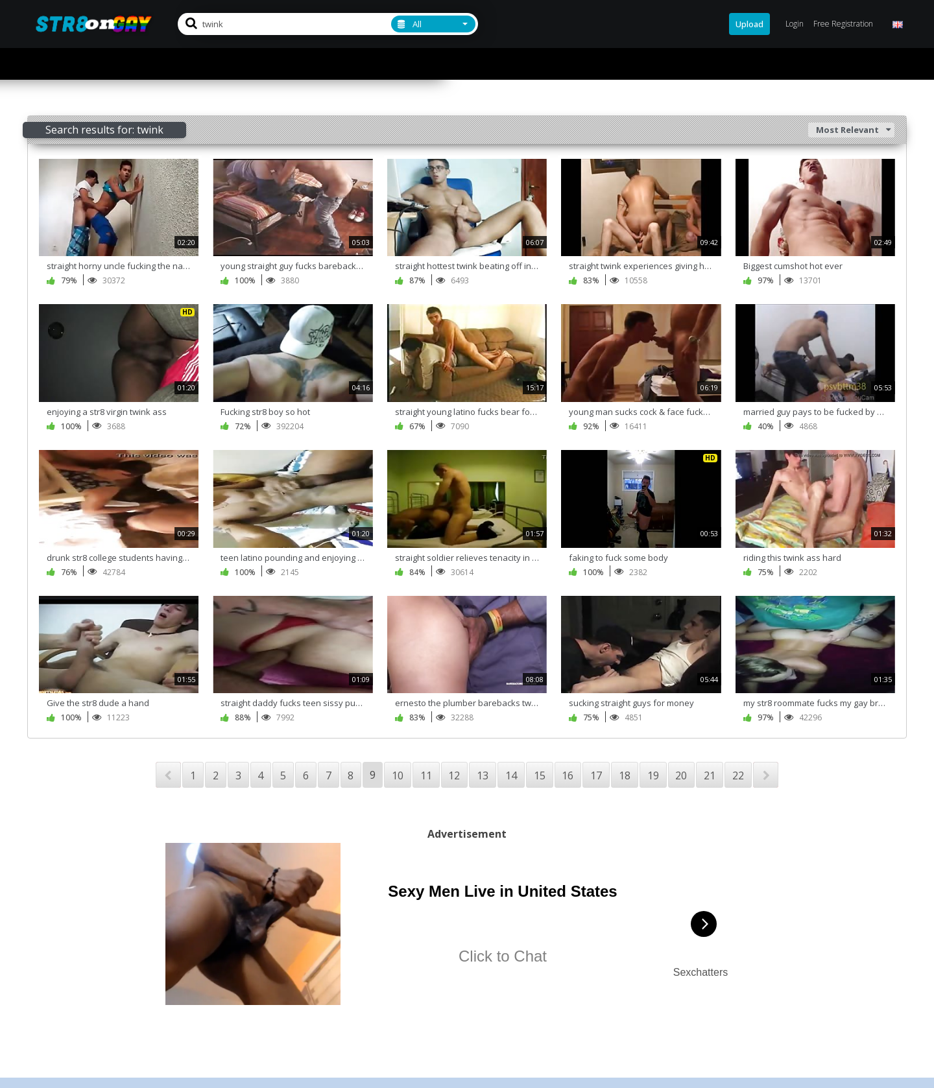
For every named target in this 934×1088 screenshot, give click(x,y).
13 (482, 775)
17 (596, 775)
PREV (168, 775)
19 (653, 775)
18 (624, 775)
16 (567, 775)
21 (709, 775)
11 (426, 775)
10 (397, 775)
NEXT (765, 775)
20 (681, 775)
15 (539, 775)
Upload (749, 24)
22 (738, 775)
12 (454, 775)
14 (511, 775)
